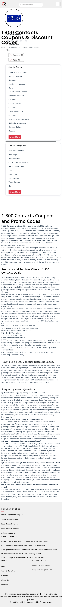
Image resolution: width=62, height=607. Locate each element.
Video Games (14, 182)
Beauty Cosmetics (16, 151)
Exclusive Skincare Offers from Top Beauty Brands (21, 553)
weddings (13, 154)
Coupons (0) (17, 55)
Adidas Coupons (8, 533)
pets (10, 170)
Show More (15, 137)
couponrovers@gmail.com (42, 569)
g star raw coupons (17, 123)
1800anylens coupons (18, 72)
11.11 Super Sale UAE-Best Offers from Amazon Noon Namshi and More (29, 549)
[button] (57, 4)
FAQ (3, 566)
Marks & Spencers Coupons (12, 515)
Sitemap (4, 585)
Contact (4, 575)
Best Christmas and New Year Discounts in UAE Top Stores (24, 542)
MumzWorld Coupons (10, 528)
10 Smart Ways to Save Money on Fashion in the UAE (22, 557)
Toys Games (14, 178)
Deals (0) (16, 60)
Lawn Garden (14, 158)
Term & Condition (8, 571)
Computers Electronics (18, 162)
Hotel (11, 186)
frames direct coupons (19, 119)
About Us (5, 580)
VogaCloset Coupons (10, 519)
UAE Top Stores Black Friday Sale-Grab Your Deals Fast (23, 546)
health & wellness (16, 166)
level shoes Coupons (9, 524)
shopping (13, 174)
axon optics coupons (18, 92)
